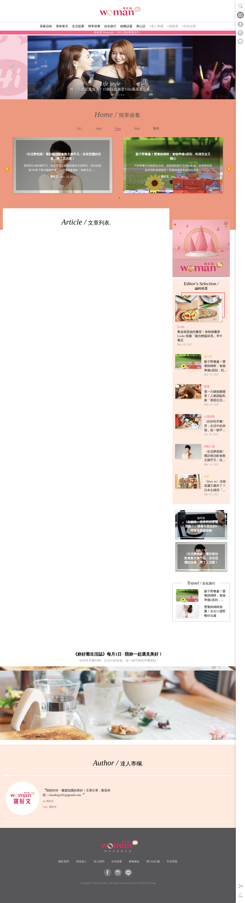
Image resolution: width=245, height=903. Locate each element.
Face (118, 128)
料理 (206, 386)
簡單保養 (94, 28)
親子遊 (208, 356)
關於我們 (63, 861)
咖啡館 (201, 518)
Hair (137, 128)
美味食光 (62, 28)
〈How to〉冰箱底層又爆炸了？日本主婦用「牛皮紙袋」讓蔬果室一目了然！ (215, 486)
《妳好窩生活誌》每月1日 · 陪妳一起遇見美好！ (118, 658)
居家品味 (46, 28)
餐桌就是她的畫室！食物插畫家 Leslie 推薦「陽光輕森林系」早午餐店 (199, 336)
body (99, 128)
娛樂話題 (126, 28)
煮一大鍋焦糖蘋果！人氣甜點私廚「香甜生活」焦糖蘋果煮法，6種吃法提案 (215, 396)
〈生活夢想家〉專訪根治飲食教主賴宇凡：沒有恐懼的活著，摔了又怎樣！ (62, 156)
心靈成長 (209, 416)
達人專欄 (157, 28)
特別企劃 (190, 28)
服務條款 (134, 861)
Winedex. (104, 883)
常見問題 (172, 861)
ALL (79, 128)
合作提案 (116, 861)
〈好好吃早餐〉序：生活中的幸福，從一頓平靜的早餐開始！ (214, 426)
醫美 (156, 128)
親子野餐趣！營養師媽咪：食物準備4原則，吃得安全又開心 (173, 156)
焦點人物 (209, 446)
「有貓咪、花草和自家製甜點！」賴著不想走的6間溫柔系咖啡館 (201, 526)
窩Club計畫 (153, 861)
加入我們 (99, 861)
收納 (206, 476)
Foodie (181, 326)
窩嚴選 (173, 28)
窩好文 (54, 176)
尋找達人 (81, 861)
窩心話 (140, 28)
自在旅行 (110, 28)
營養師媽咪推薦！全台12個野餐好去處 (214, 611)
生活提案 (78, 28)
